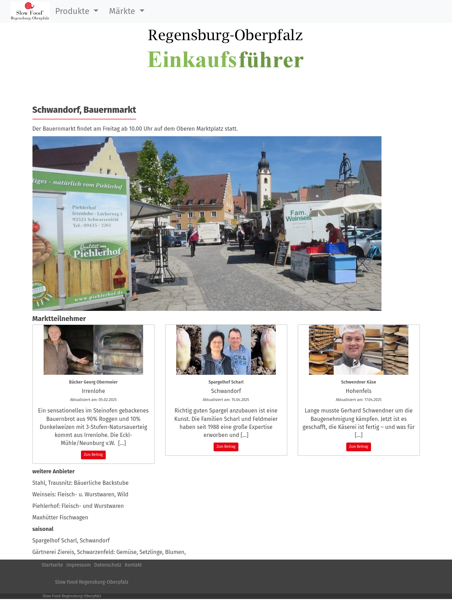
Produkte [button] (73, 11)
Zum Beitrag (93, 455)
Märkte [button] (123, 11)
